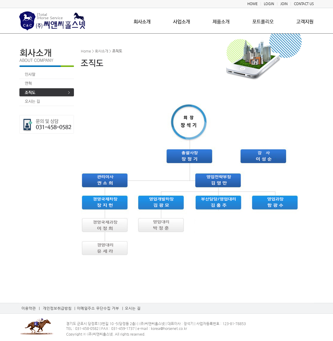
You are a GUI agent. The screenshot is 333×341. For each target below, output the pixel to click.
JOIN (284, 4)
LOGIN (269, 4)
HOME (252, 4)
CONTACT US (304, 4)
